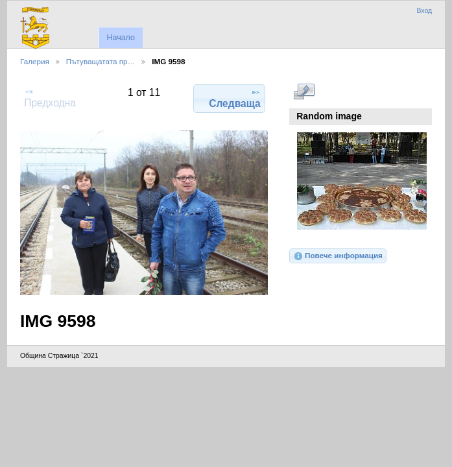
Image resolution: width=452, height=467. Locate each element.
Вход (424, 10)
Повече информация (338, 256)
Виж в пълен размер (304, 91)
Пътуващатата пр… (100, 61)
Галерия (34, 61)
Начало (120, 37)
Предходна (50, 97)
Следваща (235, 98)
